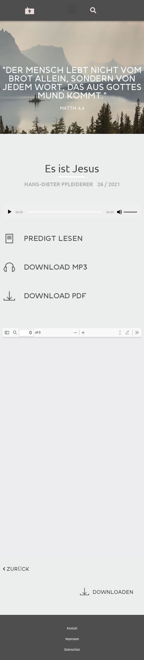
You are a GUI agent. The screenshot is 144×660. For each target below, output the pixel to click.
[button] (72, 9)
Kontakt (72, 628)
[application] (72, 211)
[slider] (64, 211)
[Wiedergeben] (9, 212)
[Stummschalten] (119, 212)
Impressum (72, 638)
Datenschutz (72, 649)
